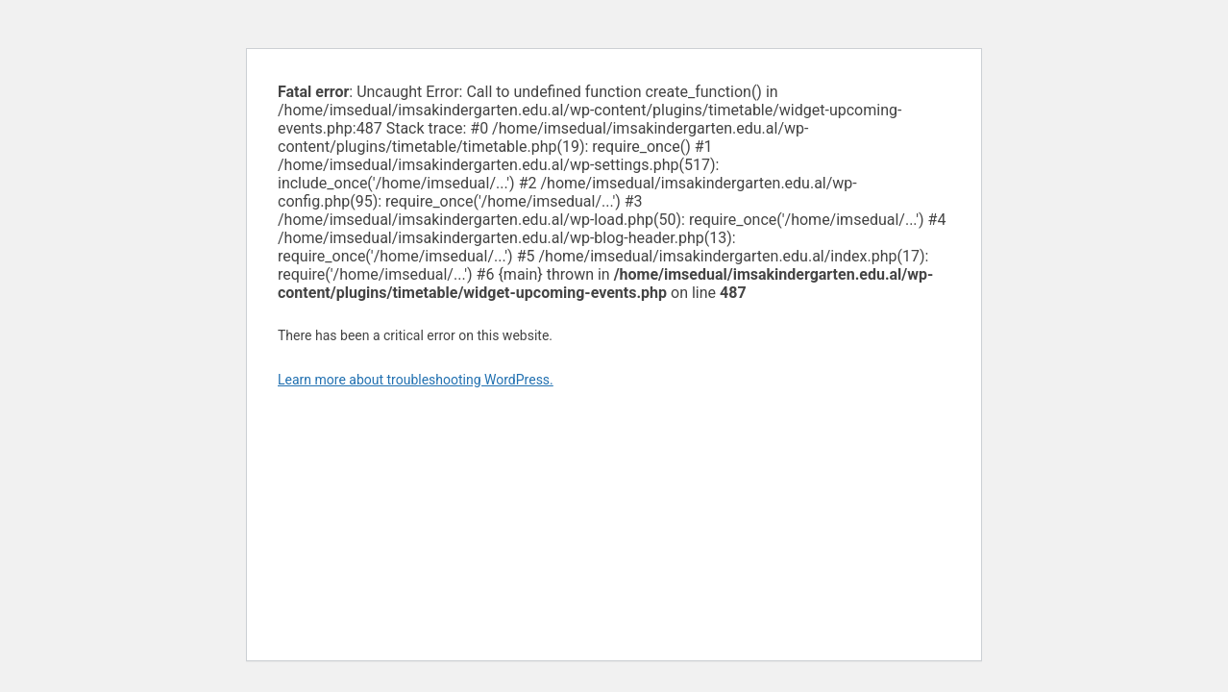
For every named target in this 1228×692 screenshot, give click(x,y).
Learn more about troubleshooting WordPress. (415, 379)
